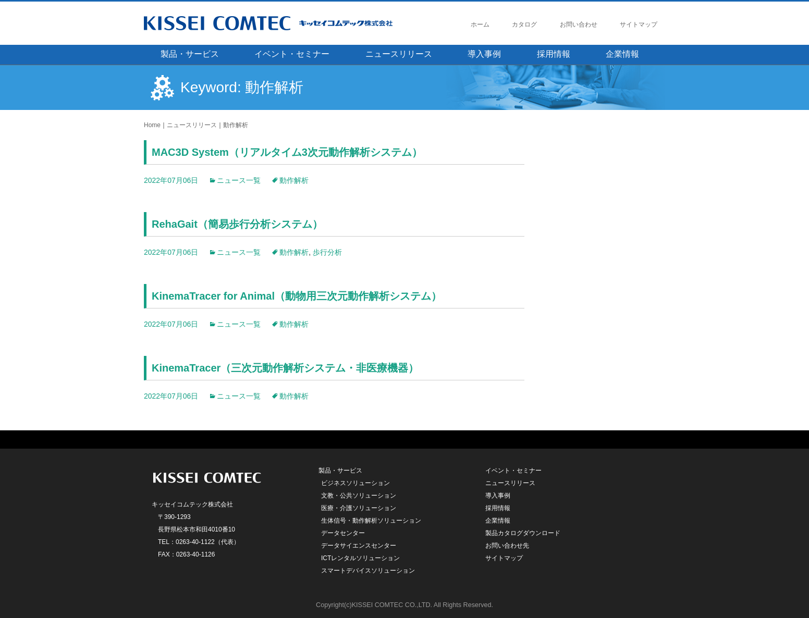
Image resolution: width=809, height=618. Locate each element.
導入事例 (484, 54)
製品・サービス (190, 54)
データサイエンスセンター (358, 545)
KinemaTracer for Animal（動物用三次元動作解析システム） (297, 296)
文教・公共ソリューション (358, 495)
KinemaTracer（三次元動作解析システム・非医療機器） (285, 368)
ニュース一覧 (239, 180)
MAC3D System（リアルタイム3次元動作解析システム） (287, 152)
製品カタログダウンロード (522, 533)
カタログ (524, 24)
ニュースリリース (398, 54)
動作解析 (235, 125)
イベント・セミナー (291, 54)
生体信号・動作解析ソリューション (371, 520)
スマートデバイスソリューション (368, 570)
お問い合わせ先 (507, 545)
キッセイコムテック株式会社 (287, 23)
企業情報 (622, 54)
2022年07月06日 (171, 180)
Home (152, 125)
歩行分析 (327, 252)
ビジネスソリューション (355, 483)
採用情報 (553, 54)
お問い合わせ (578, 24)
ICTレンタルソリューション (360, 558)
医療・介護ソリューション (358, 508)
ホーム (480, 24)
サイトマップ (638, 24)
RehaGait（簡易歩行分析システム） (237, 224)
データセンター (343, 533)
